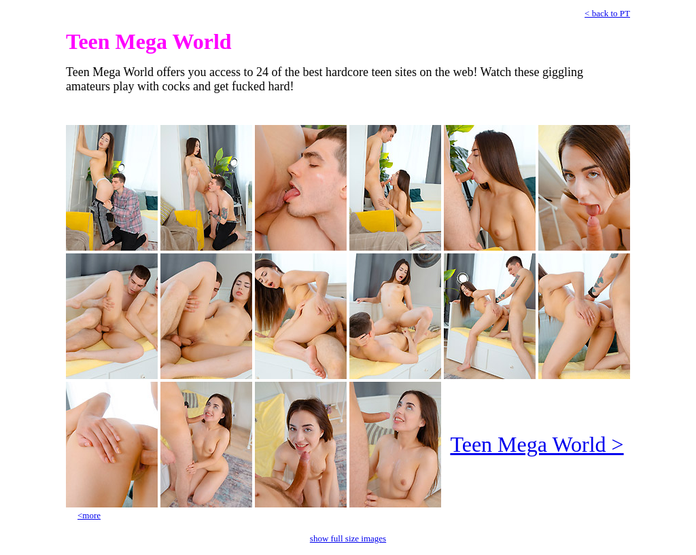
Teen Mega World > (536, 444)
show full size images (348, 538)
